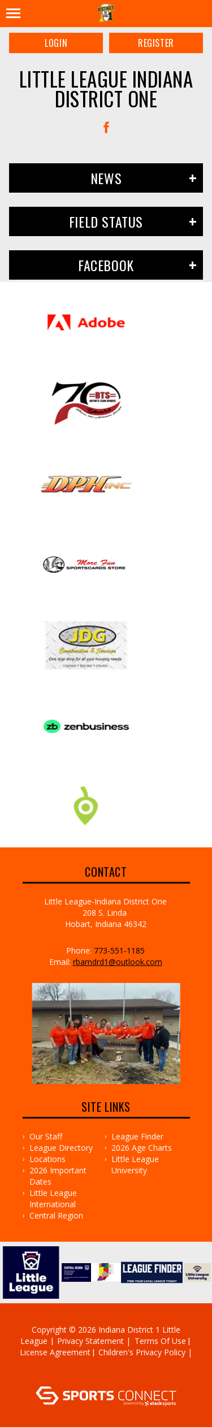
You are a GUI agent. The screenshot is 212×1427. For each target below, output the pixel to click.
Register (156, 43)
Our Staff (45, 1136)
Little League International (53, 1198)
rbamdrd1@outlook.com (117, 961)
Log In (107, 1374)
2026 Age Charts (141, 1147)
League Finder (137, 1136)
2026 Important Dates (57, 1176)
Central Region (56, 1215)
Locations (47, 1159)
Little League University (135, 1165)
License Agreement (55, 1352)
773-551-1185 (119, 950)
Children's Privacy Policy (141, 1352)
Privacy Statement (90, 1340)
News (106, 178)
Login (56, 43)
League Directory (61, 1147)
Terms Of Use (160, 1340)
